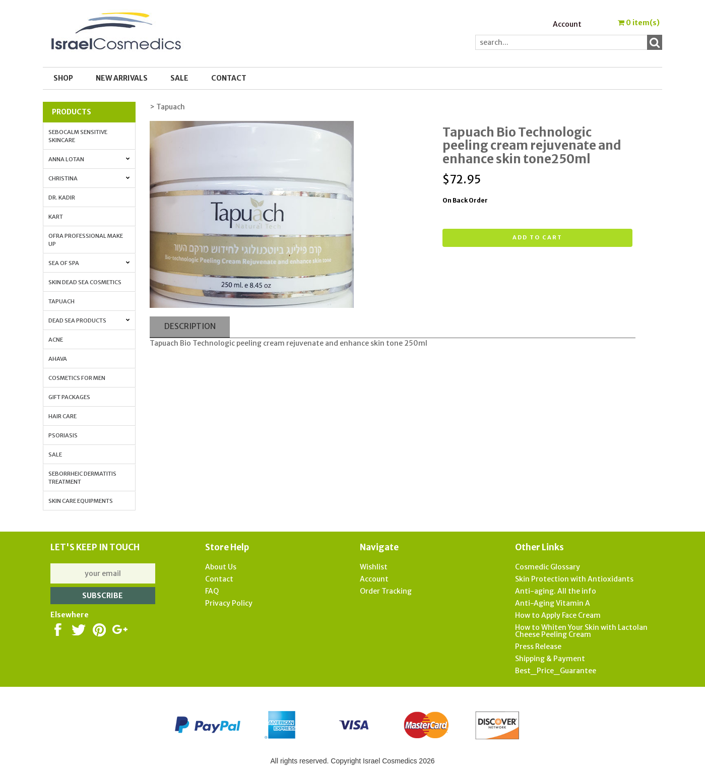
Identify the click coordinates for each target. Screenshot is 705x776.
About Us (220, 566)
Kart (55, 216)
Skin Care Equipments (80, 500)
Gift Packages (69, 397)
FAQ (212, 591)
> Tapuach (167, 106)
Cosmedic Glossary (547, 566)
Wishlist (374, 566)
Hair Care (62, 416)
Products (71, 111)
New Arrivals (122, 78)
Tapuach (61, 301)
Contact (228, 78)
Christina (89, 178)
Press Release (538, 646)
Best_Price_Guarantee (555, 670)
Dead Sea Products (89, 320)
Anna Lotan (89, 159)
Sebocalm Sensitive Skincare (77, 136)
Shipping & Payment (550, 658)
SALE (179, 78)
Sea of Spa (89, 263)
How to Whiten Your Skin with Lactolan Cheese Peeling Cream (581, 631)
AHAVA (57, 358)
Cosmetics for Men (76, 377)
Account (567, 24)
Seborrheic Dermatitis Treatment (82, 477)
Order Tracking (386, 591)
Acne (55, 339)
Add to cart (537, 237)
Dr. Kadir (61, 197)
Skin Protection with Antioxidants (574, 579)
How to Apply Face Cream (558, 615)
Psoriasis (63, 435)
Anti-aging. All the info (555, 591)
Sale (55, 454)
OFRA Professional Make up (85, 239)
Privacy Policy (228, 603)
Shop (63, 78)
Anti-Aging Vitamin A (552, 603)
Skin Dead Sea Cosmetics (84, 282)
